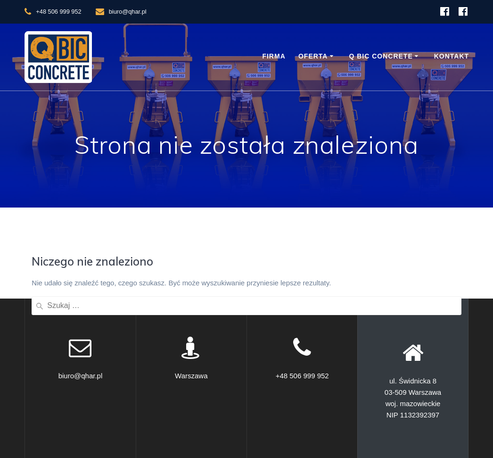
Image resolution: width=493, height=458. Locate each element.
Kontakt (451, 56)
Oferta (313, 56)
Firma (273, 56)
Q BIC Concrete (380, 56)
